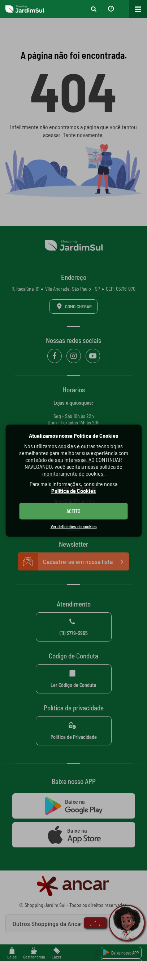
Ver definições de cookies (74, 526)
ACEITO (73, 511)
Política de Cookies (73, 490)
